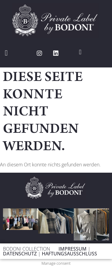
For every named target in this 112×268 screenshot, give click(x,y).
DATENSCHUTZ (20, 253)
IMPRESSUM (73, 249)
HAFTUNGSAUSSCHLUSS (69, 253)
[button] (6, 53)
